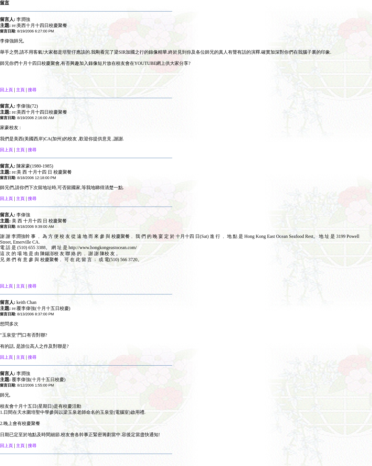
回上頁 (6, 89)
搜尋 (32, 89)
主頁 (20, 89)
